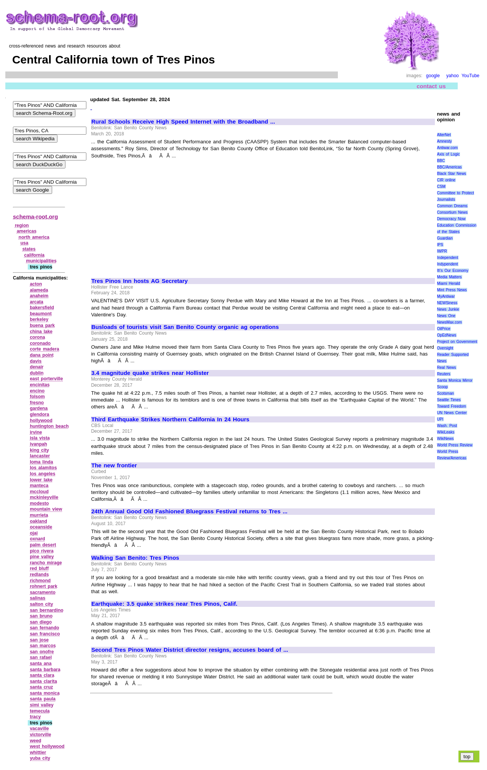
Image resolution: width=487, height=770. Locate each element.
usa (25, 243)
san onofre (42, 651)
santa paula (43, 699)
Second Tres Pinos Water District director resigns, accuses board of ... (189, 650)
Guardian (445, 238)
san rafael (41, 657)
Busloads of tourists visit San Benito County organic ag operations (185, 327)
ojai (34, 533)
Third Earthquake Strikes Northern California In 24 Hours (170, 419)
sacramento (42, 592)
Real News (446, 367)
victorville (40, 734)
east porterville (46, 378)
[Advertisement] (155, 215)
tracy (35, 716)
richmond (40, 580)
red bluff (39, 568)
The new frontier (114, 465)
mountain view (46, 509)
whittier (38, 752)
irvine (36, 432)
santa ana (40, 663)
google (433, 75)
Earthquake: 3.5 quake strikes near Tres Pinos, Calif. (164, 604)
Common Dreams (452, 206)
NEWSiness (447, 303)
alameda (39, 290)
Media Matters (449, 277)
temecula (39, 711)
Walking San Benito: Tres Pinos (135, 558)
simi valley (41, 705)
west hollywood (47, 746)
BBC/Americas (449, 167)
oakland (38, 521)
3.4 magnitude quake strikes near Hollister (150, 373)
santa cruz (41, 687)
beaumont (40, 313)
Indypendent (447, 264)
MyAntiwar (446, 296)
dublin (36, 373)
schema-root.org (35, 216)
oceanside (41, 527)
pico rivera (41, 551)
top (467, 756)
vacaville (39, 728)
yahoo (452, 75)
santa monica (44, 693)
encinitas (39, 384)
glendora (39, 414)
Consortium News (452, 212)
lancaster (40, 456)
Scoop (442, 387)
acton (36, 284)
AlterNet (444, 135)
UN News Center (452, 413)
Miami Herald (448, 283)
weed (35, 740)
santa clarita (43, 681)
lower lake (41, 480)
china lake (41, 331)
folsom (37, 396)
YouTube (470, 75)
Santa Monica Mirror (455, 380)
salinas (37, 598)
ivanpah (38, 444)
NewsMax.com (449, 322)
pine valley (42, 556)
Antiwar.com (447, 148)
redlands (39, 574)
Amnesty (444, 141)
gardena (39, 408)
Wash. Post (447, 426)
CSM (441, 186)
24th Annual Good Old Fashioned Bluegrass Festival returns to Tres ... (189, 511)
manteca (39, 485)
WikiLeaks (446, 432)
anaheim (39, 295)
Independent (447, 258)
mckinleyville (44, 497)
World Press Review (455, 445)
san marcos (43, 645)
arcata (36, 302)
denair (36, 367)
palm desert (43, 545)
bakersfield (42, 307)
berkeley (39, 319)
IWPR (442, 251)
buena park (42, 325)
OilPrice (443, 329)
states (29, 249)
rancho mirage (46, 562)
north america (34, 237)
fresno (37, 402)
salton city (41, 604)
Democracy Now (451, 219)
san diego (41, 622)
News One (446, 316)
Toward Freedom (451, 406)
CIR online (446, 180)
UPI (440, 419)
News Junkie (448, 309)
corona (37, 337)
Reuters (443, 374)
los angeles (42, 473)
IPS (440, 245)
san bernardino (46, 610)
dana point (41, 355)
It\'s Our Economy (452, 270)
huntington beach (49, 426)
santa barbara (45, 669)
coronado (40, 343)
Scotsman (445, 393)
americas (27, 231)
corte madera (44, 349)
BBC (441, 161)
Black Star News (451, 173)
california (34, 255)
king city (39, 450)
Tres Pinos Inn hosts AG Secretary (139, 281)
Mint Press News (452, 290)
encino (37, 391)
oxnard (37, 538)
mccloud (39, 491)
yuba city (40, 758)
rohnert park (43, 586)
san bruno (41, 616)
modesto (39, 503)
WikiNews (445, 439)
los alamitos (43, 467)
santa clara (42, 675)
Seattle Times (449, 400)
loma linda (41, 462)
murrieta (39, 515)
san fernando (44, 627)
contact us (431, 86)
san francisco (45, 634)
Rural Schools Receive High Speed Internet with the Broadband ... (183, 122)
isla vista (39, 438)
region (22, 225)
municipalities (41, 261)
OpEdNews (447, 335)
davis (35, 361)
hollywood (41, 420)
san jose (39, 640)
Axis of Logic (448, 154)
